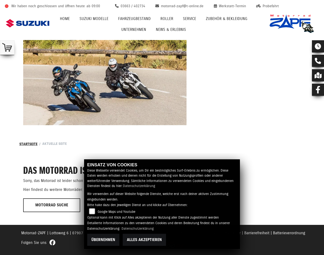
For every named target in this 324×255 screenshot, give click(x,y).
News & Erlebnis (171, 29)
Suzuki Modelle (93, 18)
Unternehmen (133, 29)
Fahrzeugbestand (134, 18)
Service (189, 18)
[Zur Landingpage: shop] (7, 47)
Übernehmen (103, 239)
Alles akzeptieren (144, 239)
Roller (166, 18)
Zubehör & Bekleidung (226, 18)
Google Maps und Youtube (116, 212)
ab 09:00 (93, 6)
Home (65, 18)
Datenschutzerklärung (139, 186)
